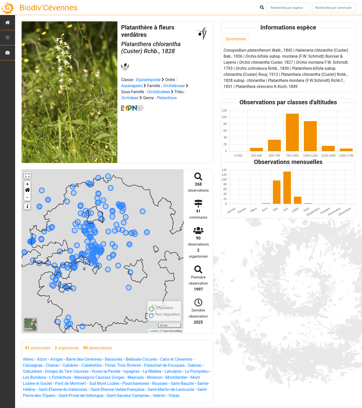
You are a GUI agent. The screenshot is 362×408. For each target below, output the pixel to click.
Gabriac (195, 365)
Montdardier (176, 377)
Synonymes (235, 39)
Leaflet (154, 330)
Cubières (70, 365)
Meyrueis (136, 377)
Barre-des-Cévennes (84, 359)
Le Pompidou (197, 371)
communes (38, 348)
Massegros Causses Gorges (99, 377)
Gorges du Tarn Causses (66, 371)
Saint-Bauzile (182, 383)
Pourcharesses (135, 383)
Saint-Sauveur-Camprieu (128, 395)
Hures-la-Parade (106, 371)
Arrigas (56, 359)
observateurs (97, 348)
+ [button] (27, 184)
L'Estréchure (60, 377)
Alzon (42, 359)
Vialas (173, 395)
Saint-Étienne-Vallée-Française (117, 389)
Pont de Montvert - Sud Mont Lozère (87, 383)
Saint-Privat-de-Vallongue (81, 395)
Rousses (159, 383)
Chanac (52, 365)
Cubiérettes (91, 365)
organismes (67, 348)
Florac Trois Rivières (123, 365)
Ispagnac (131, 371)
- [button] (27, 197)
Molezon (154, 377)
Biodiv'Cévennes (48, 7)
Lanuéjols (173, 371)
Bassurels (113, 359)
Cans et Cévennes (176, 359)
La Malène (152, 371)
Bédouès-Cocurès (141, 359)
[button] (27, 191)
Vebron (159, 395)
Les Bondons (34, 377)
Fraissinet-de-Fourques (164, 365)
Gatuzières (32, 371)
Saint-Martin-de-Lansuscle (171, 389)
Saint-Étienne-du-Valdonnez (62, 389)
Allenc (28, 359)
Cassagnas (33, 365)
